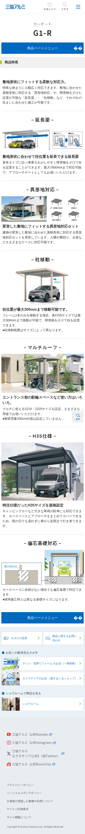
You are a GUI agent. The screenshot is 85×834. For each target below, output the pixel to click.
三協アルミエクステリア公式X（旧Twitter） (36, 753)
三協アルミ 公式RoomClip (31, 764)
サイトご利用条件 (18, 809)
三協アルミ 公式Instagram (32, 742)
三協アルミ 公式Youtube (30, 734)
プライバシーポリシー (20, 785)
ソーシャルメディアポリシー (24, 793)
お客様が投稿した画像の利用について (30, 801)
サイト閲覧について (19, 817)
